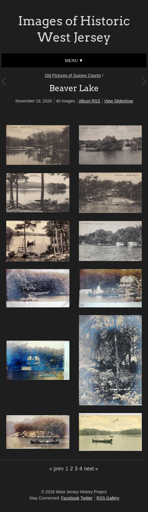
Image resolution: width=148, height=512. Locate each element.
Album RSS (89, 101)
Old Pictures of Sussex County (73, 75)
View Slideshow (118, 101)
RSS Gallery (107, 498)
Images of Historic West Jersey (74, 29)
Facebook (70, 498)
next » (91, 469)
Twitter (86, 498)
